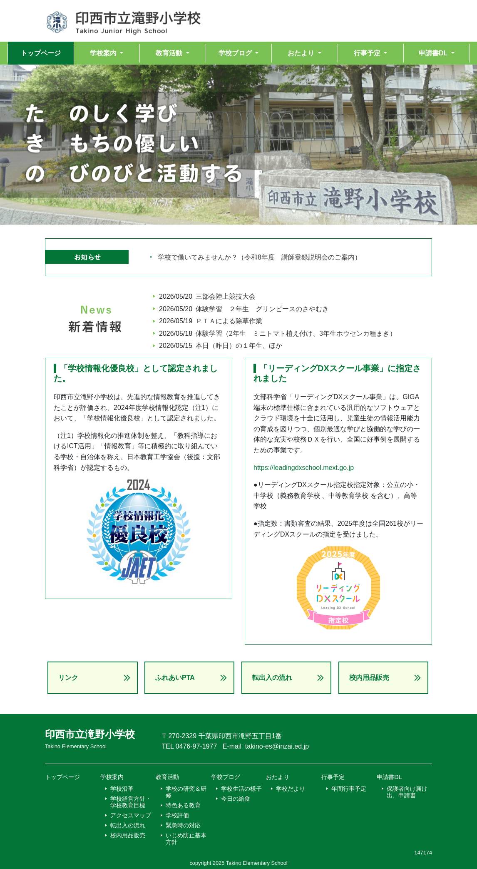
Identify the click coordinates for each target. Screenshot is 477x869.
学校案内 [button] (104, 53)
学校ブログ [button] (236, 53)
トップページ (41, 53)
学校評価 (177, 815)
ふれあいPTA (175, 677)
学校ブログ (225, 777)
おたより (277, 777)
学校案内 (112, 777)
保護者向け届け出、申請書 (407, 792)
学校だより (290, 788)
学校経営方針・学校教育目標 (130, 802)
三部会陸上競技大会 (226, 296)
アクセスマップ (130, 815)
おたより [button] (302, 53)
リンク (68, 677)
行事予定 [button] (368, 53)
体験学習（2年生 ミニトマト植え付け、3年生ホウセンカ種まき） (296, 333)
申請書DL (389, 777)
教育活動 (167, 777)
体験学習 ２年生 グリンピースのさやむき (262, 308)
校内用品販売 (369, 677)
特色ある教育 (183, 805)
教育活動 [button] (170, 53)
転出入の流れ (272, 677)
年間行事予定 (348, 788)
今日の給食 (235, 798)
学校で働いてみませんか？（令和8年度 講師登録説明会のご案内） (259, 257)
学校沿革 (122, 788)
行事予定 (333, 777)
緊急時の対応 (183, 825)
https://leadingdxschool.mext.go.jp (303, 467)
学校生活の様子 (241, 788)
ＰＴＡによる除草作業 (229, 321)
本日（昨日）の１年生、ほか (239, 345)
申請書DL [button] (434, 53)
